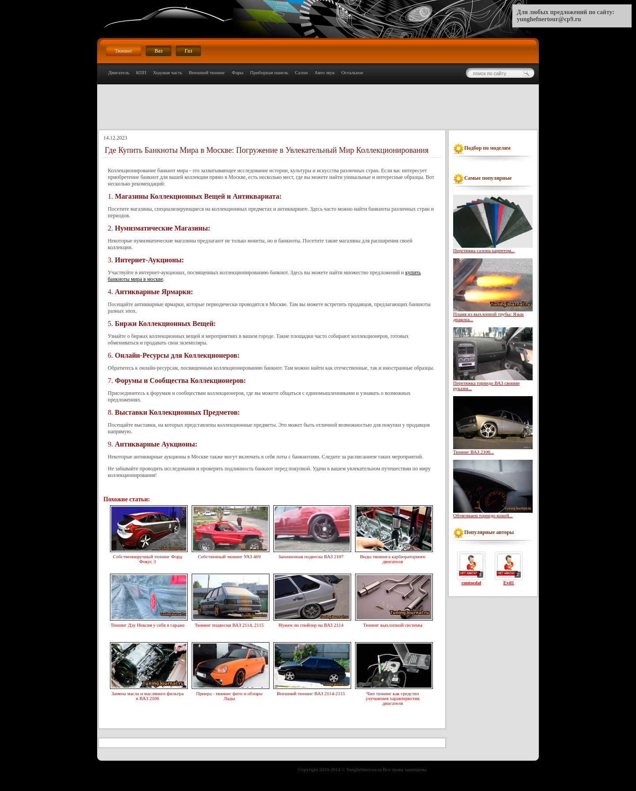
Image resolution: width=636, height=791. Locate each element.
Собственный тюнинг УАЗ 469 (229, 555)
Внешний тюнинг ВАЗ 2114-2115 (310, 692)
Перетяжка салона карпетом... (484, 250)
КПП (141, 72)
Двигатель (118, 72)
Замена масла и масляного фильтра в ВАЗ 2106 (147, 695)
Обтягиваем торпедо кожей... (483, 515)
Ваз (159, 51)
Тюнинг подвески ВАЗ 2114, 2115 (229, 624)
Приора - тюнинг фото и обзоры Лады (229, 695)
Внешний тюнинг (207, 72)
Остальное (352, 72)
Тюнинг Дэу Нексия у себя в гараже (147, 624)
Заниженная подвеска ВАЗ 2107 (310, 555)
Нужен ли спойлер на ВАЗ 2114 (310, 624)
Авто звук (324, 72)
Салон (301, 72)
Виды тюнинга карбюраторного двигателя (392, 558)
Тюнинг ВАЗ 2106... (473, 451)
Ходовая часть (167, 72)
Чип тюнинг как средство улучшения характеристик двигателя (392, 697)
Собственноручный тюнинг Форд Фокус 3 (147, 558)
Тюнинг (123, 51)
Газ (188, 51)
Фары (237, 72)
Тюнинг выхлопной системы (392, 624)
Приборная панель (269, 72)
